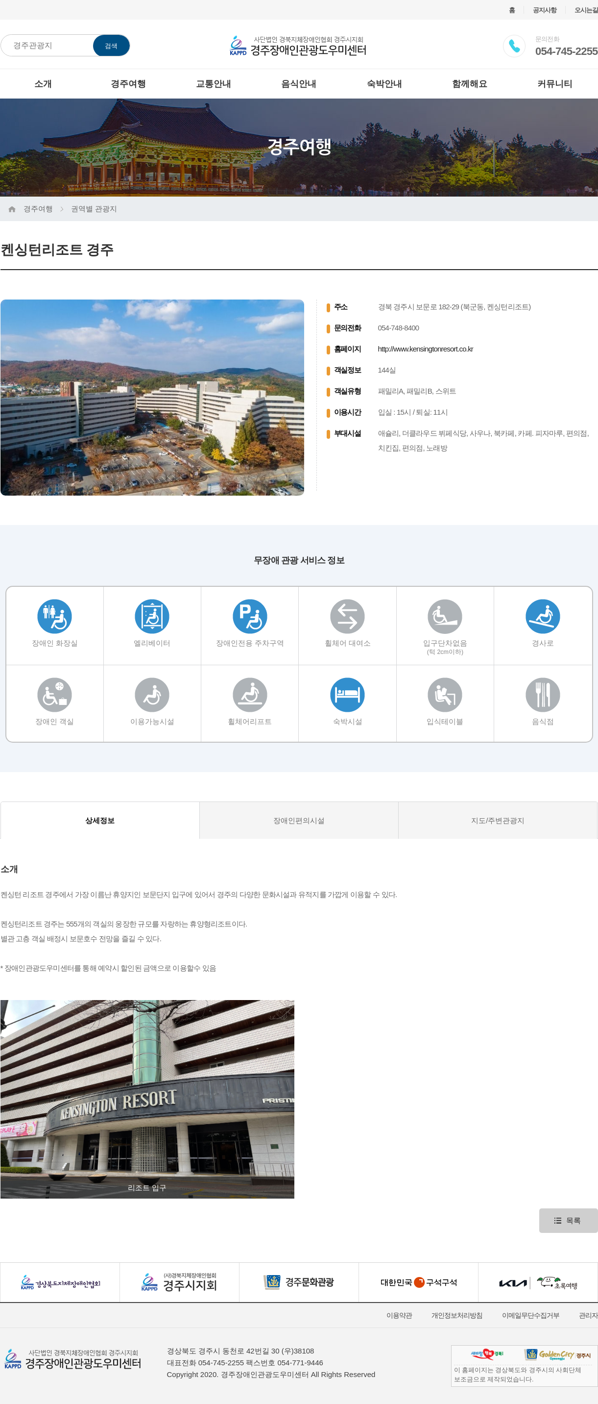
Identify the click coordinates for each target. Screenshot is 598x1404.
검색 (111, 46)
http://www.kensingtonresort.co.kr (426, 349)
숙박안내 (384, 84)
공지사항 (544, 10)
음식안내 (298, 84)
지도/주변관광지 (498, 820)
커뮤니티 (555, 84)
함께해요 (469, 84)
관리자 (588, 1315)
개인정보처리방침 (456, 1315)
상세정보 (100, 820)
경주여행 (128, 84)
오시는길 (586, 10)
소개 (43, 84)
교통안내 (213, 84)
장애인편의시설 (299, 820)
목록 (573, 1220)
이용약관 (399, 1315)
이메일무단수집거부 (530, 1315)
